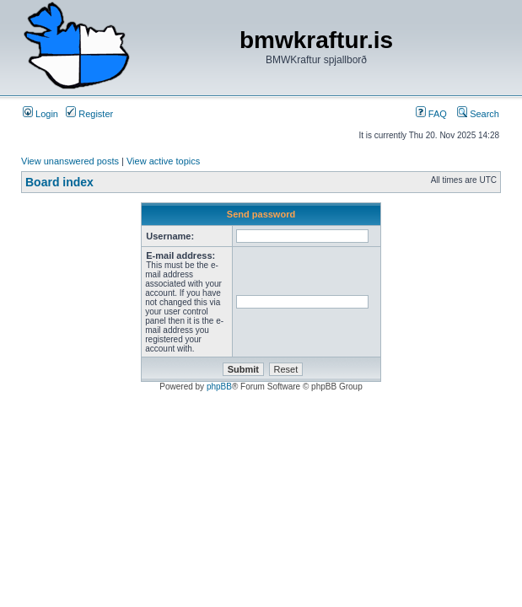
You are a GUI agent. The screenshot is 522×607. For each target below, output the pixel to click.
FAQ (431, 114)
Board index (59, 182)
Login (40, 114)
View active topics (163, 161)
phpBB (219, 386)
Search (478, 114)
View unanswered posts (70, 161)
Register (89, 114)
